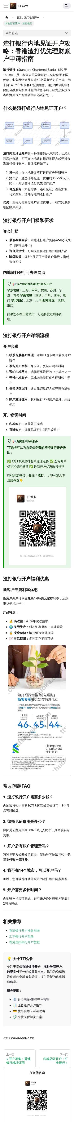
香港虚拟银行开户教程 (24, 942)
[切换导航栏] (6, 6)
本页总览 (12, 33)
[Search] (67, 6)
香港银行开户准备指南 (24, 930)
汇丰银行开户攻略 (21, 936)
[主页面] (6, 17)
